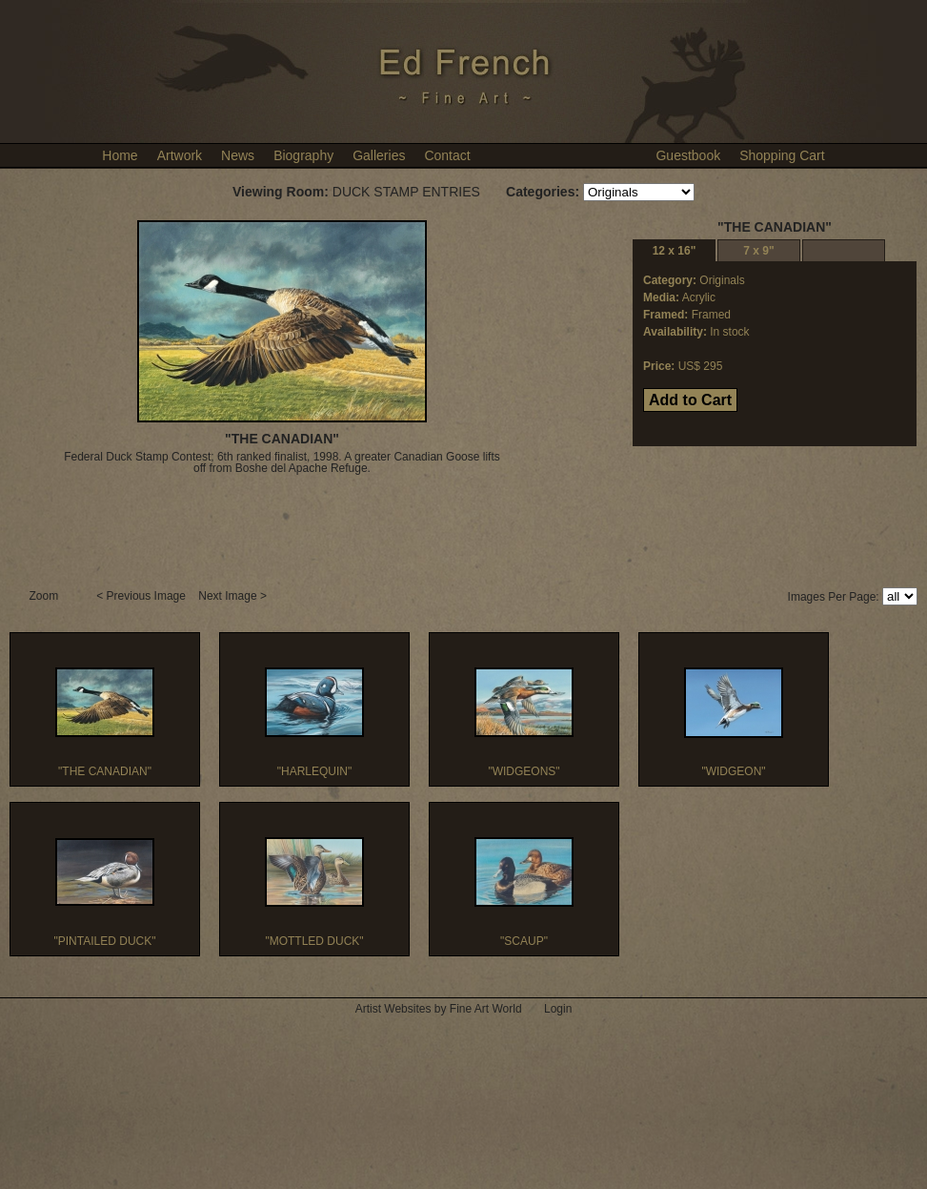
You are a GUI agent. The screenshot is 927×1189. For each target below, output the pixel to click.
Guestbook (687, 155)
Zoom (46, 596)
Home (119, 155)
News (237, 155)
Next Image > (234, 596)
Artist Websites (393, 1008)
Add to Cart (690, 400)
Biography (303, 155)
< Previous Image (142, 596)
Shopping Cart (782, 155)
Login (558, 1008)
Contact (447, 155)
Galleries (379, 155)
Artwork (179, 155)
